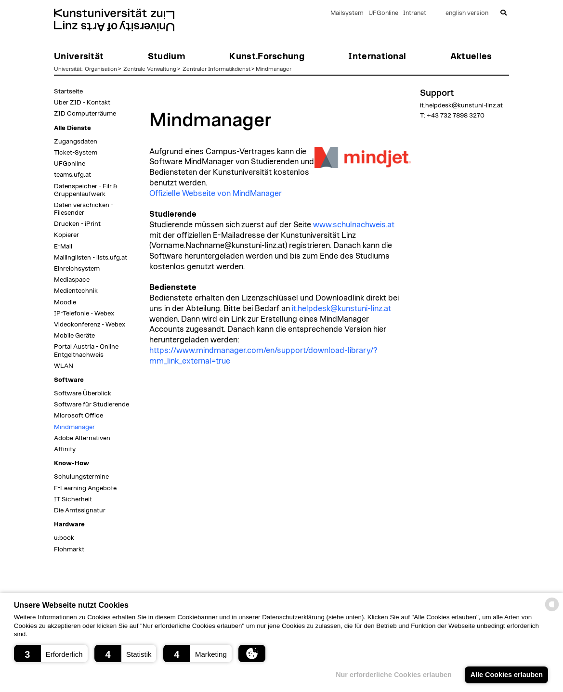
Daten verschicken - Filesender (83, 209)
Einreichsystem (77, 268)
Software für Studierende (91, 404)
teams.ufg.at (72, 174)
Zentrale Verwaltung (149, 69)
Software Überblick (82, 393)
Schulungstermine (81, 476)
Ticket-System (75, 152)
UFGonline (383, 13)
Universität (67, 69)
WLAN (63, 366)
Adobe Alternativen (82, 438)
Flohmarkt (69, 549)
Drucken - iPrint (77, 224)
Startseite (68, 91)
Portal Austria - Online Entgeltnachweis (86, 350)
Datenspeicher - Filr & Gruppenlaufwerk (86, 190)
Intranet (414, 13)
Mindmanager (273, 69)
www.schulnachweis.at (353, 225)
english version (466, 13)
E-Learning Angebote (85, 488)
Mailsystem (347, 13)
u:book (64, 538)
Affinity (65, 449)
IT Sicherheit (73, 499)
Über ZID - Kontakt (82, 102)
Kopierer (66, 235)
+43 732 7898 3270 (455, 115)
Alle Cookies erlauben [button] (506, 675)
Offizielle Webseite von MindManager (215, 193)
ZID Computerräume (85, 113)
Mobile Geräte (74, 335)
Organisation (101, 69)
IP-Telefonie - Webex (84, 313)
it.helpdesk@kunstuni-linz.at (341, 309)
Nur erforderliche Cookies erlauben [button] (393, 675)
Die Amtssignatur (79, 510)
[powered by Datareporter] (552, 610)
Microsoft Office (78, 415)
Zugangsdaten (75, 141)
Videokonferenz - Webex (89, 324)
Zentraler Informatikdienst (216, 69)
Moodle (65, 302)
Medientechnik (76, 290)
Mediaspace (72, 279)
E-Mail (63, 246)
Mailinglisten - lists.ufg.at (90, 257)
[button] (51, 653)
